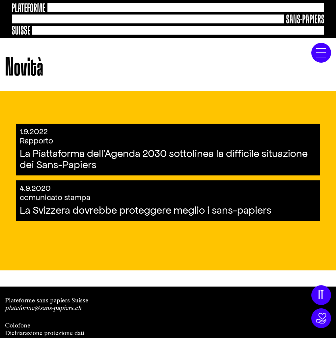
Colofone (17, 325)
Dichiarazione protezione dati (44, 333)
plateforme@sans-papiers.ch (43, 308)
